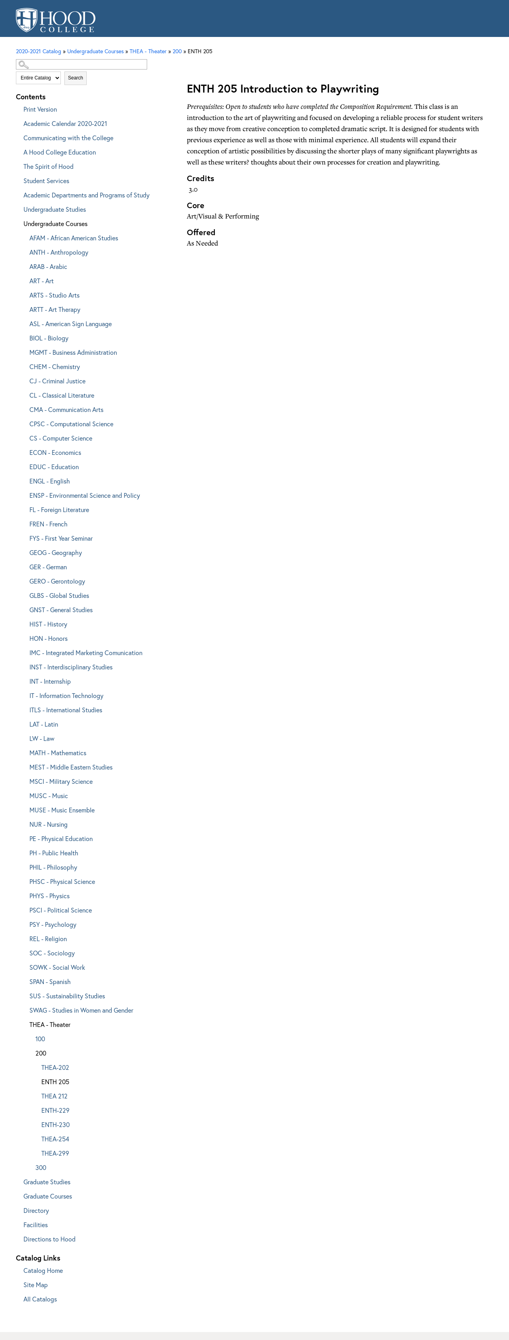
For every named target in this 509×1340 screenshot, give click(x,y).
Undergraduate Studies (54, 209)
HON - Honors (48, 638)
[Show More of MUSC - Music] (24, 794)
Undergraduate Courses (55, 223)
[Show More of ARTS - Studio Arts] (24, 294)
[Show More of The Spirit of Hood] (18, 165)
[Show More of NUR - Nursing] (24, 823)
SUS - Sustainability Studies (67, 996)
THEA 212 (54, 1096)
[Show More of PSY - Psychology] (24, 923)
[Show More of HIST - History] (24, 623)
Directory (36, 1210)
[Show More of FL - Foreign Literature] (24, 508)
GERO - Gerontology (57, 581)
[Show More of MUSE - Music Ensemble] (24, 808)
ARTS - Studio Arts (54, 295)
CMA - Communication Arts (66, 409)
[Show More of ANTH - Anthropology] (24, 251)
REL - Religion (48, 938)
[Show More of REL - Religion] (24, 937)
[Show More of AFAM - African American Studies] (24, 236)
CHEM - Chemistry (54, 366)
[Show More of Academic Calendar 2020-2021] (18, 122)
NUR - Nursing (48, 824)
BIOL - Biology (48, 338)
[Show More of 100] (30, 1037)
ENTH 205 (55, 1081)
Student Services (46, 180)
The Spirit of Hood (48, 166)
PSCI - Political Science (60, 910)
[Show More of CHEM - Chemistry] (24, 365)
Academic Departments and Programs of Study (86, 195)
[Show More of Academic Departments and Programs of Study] (18, 193)
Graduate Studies (46, 1182)
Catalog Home (43, 1270)
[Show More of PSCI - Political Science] (24, 909)
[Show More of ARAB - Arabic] (24, 265)
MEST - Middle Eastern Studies (71, 767)
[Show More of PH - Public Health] (24, 851)
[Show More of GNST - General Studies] (24, 608)
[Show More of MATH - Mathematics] (24, 751)
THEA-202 (55, 1067)
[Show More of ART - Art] (24, 279)
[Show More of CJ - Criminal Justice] (24, 379)
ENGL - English (49, 481)
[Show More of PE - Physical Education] (24, 837)
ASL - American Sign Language (70, 323)
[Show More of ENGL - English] (24, 479)
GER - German (48, 567)
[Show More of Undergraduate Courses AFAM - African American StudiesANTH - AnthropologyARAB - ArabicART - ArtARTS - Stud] (18, 222)
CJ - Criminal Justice (57, 381)
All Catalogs (40, 1299)
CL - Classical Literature (61, 395)
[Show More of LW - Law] (24, 737)
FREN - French (48, 524)
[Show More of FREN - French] (24, 522)
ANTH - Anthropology (58, 252)
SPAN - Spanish (50, 981)
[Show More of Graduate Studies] (18, 1180)
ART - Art (41, 281)
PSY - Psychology (52, 924)
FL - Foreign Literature (59, 509)
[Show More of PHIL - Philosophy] (24, 866)
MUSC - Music (48, 795)
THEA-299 (55, 1153)
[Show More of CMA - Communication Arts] (24, 408)
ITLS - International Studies (65, 710)
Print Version (40, 109)
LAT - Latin (43, 724)
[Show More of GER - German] (24, 565)
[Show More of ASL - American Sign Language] (24, 322)
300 (40, 1167)
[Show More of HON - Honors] (24, 637)
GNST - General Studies (61, 609)
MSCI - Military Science (61, 781)
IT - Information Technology (66, 695)
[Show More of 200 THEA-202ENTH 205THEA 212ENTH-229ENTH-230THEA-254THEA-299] (30, 1052)
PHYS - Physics (49, 895)
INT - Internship (50, 681)
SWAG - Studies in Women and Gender (81, 1010)
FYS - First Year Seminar (61, 538)
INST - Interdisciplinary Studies (71, 667)
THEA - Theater (49, 1024)
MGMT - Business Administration (73, 352)
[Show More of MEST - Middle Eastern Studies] (24, 766)
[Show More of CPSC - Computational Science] (24, 422)
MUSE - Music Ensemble (62, 810)
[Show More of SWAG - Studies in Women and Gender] (24, 1009)
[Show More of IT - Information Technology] (24, 694)
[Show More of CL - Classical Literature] (24, 394)
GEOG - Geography (55, 552)
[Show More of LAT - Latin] (24, 723)
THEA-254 (55, 1139)
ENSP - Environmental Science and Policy (84, 495)
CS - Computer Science (60, 438)
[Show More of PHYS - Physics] (24, 894)
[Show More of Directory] (18, 1209)
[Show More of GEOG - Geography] (24, 551)
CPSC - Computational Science (71, 424)
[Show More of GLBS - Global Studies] (24, 594)
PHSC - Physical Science (62, 881)
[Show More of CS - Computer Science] (24, 437)
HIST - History (48, 624)
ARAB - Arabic (48, 266)
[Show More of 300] (30, 1166)
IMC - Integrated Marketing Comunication (85, 652)
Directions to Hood (49, 1239)
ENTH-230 (55, 1124)
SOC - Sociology (52, 953)
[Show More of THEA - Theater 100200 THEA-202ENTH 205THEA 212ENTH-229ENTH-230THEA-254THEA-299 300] (24, 1023)
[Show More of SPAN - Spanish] (24, 980)
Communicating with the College (68, 137)
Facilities (35, 1224)
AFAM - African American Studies (73, 238)
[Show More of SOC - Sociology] (24, 951)
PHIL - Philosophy (53, 867)
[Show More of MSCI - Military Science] (24, 780)
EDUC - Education (54, 466)
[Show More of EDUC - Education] (24, 465)
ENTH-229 (55, 1110)
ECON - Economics (55, 452)
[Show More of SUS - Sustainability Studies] (24, 994)
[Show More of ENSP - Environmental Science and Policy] (24, 494)
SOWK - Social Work (57, 967)
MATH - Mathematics (57, 752)
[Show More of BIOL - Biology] (24, 336)
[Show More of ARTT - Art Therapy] (24, 308)
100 (40, 1038)
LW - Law (41, 738)
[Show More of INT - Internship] (24, 680)
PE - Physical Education (61, 838)
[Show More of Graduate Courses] (18, 1195)
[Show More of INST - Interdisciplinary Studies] (24, 665)
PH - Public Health (53, 853)
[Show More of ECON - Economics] (24, 451)
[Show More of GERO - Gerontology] (24, 580)
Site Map (35, 1284)
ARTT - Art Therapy (54, 309)
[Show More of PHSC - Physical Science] (24, 880)
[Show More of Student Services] (18, 179)
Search (75, 78)
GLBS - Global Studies (59, 595)
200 (177, 51)
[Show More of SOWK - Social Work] (24, 966)
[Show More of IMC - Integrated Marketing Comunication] (24, 651)
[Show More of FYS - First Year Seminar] (24, 537)
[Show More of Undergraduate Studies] (18, 208)
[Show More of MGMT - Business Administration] (24, 351)
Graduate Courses (47, 1196)
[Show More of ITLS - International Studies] (24, 708)
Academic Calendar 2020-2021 (65, 123)
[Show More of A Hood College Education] (18, 151)
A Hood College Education (59, 152)
